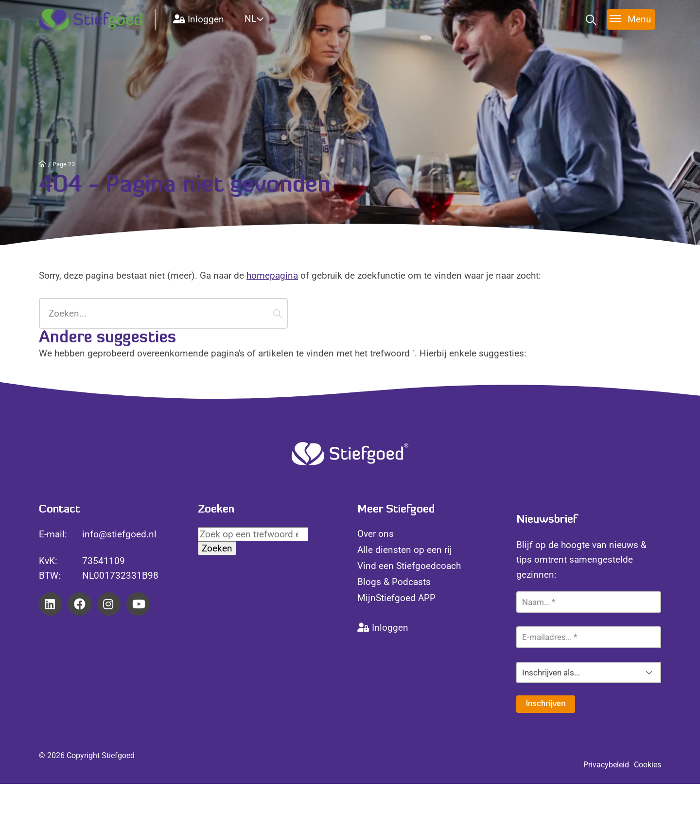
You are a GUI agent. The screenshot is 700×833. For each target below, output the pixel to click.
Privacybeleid (606, 764)
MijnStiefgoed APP (396, 597)
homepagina (272, 275)
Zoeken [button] (217, 548)
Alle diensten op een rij (404, 549)
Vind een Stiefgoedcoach (409, 565)
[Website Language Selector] (266, 18)
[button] (277, 313)
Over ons (375, 533)
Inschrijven (545, 704)
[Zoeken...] (163, 313)
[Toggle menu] (631, 19)
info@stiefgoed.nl (119, 534)
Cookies (647, 764)
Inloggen (198, 19)
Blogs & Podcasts (394, 581)
